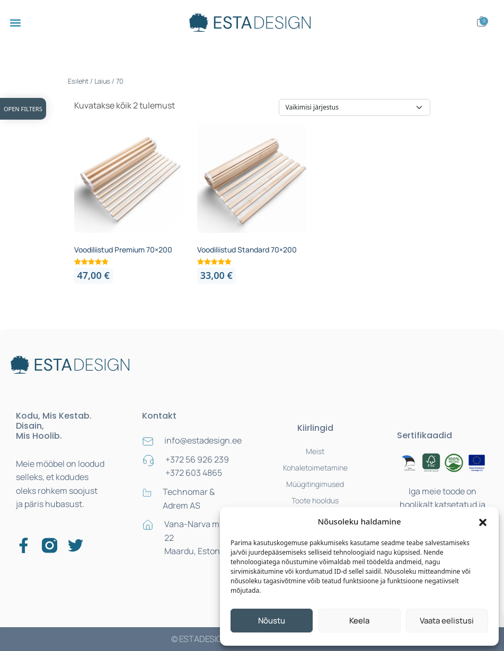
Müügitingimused (315, 484)
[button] (483, 521)
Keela (359, 620)
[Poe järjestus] (354, 107)
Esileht (78, 81)
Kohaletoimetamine (315, 468)
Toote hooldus (315, 500)
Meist (315, 451)
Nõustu (271, 620)
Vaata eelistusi (447, 620)
